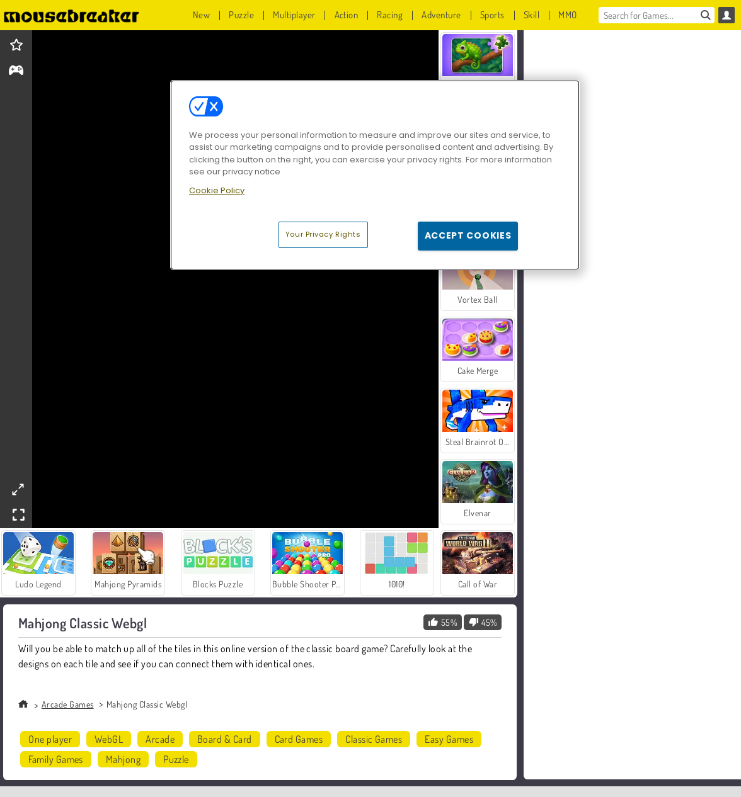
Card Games (299, 739)
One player (50, 739)
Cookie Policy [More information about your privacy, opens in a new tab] (216, 190)
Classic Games (373, 739)
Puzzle (176, 759)
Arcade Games (68, 704)
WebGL (109, 739)
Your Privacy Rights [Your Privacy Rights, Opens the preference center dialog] (323, 234)
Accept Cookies (468, 235)
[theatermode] (17, 489)
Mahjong (123, 759)
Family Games (55, 759)
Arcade (160, 739)
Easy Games (449, 739)
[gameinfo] (16, 71)
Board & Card (224, 739)
